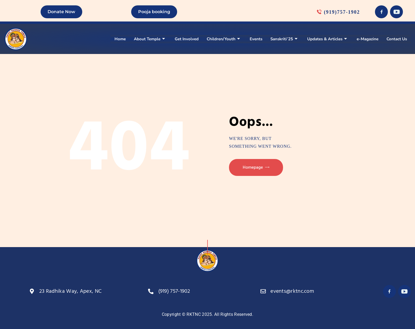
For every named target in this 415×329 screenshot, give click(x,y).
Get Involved (187, 39)
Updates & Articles (327, 39)
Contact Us (397, 39)
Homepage (253, 167)
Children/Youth (223, 39)
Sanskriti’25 (284, 39)
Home (120, 39)
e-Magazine (367, 39)
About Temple (149, 39)
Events (256, 39)
